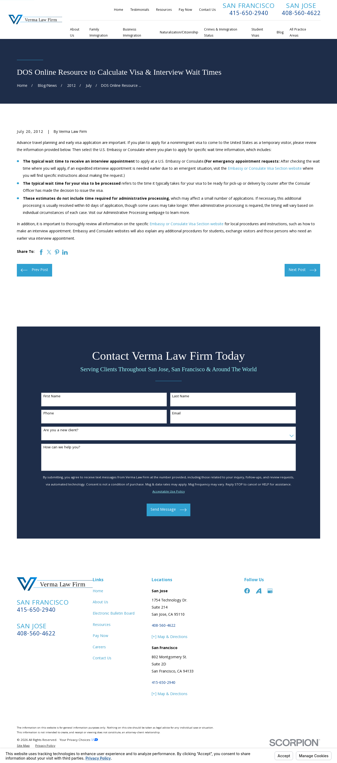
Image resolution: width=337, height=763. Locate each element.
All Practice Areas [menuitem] (298, 33)
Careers (99, 647)
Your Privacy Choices (79, 740)
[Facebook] (247, 591)
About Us (100, 602)
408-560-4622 (301, 14)
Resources (164, 10)
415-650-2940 (248, 14)
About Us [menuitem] (74, 33)
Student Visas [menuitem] (257, 33)
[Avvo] (258, 591)
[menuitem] (23, 746)
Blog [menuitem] (280, 33)
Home (118, 10)
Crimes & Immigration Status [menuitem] (220, 33)
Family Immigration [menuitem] (99, 33)
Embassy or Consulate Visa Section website (265, 169)
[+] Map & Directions (169, 637)
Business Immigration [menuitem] (132, 33)
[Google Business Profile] (270, 591)
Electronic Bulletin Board (114, 614)
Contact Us (207, 10)
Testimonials (139, 10)
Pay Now (185, 10)
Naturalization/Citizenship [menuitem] (179, 33)
